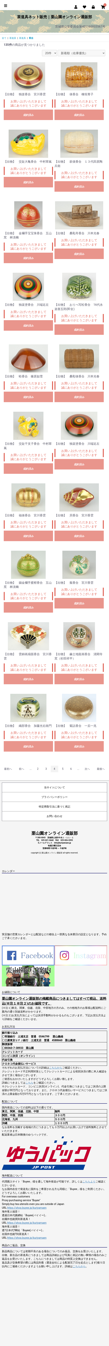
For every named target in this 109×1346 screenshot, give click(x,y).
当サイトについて (54, 787)
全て (4, 38)
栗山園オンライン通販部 (54, 833)
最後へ (101, 768)
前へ (21, 768)
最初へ (8, 768)
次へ (87, 768)
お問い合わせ (54, 816)
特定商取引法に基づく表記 (54, 806)
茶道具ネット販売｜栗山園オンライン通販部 (54, 17)
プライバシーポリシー (54, 796)
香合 (31, 38)
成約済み (28, 114)
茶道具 (12, 38)
